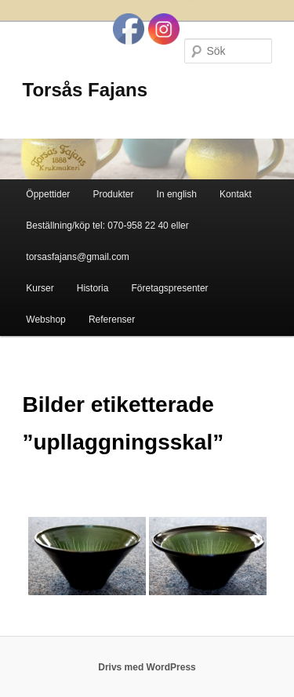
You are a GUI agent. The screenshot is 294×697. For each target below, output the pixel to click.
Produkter (113, 194)
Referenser (112, 319)
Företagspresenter (170, 288)
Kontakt (236, 194)
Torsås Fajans (85, 89)
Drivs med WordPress (147, 667)
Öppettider (48, 194)
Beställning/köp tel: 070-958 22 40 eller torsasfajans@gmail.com (107, 241)
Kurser (39, 288)
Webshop (45, 319)
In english (177, 194)
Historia (93, 288)
